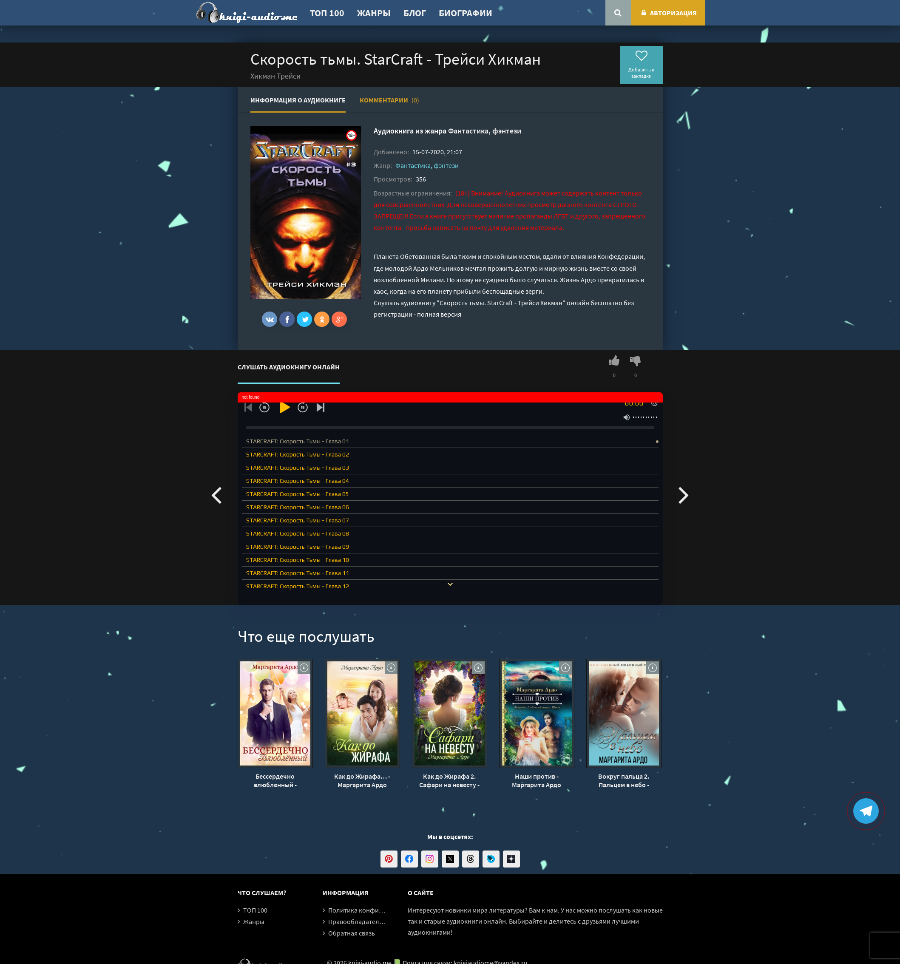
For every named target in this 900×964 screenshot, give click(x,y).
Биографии (465, 13)
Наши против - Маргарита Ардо (536, 780)
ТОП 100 (327, 13)
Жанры (374, 13)
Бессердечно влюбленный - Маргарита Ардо (275, 780)
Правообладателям (357, 921)
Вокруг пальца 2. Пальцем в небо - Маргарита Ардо (623, 780)
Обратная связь (351, 933)
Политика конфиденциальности (377, 910)
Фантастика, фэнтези (484, 131)
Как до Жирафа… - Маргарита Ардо (362, 780)
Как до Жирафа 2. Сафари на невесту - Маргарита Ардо (449, 780)
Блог (414, 13)
